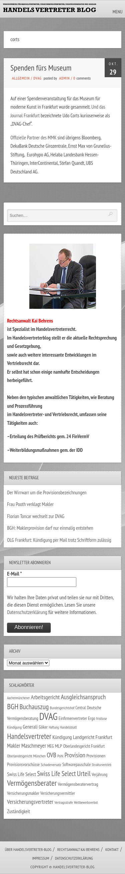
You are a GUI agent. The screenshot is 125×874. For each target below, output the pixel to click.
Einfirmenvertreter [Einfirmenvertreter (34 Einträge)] (73, 718)
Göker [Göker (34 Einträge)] (43, 727)
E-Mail (14, 573)
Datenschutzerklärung (27, 612)
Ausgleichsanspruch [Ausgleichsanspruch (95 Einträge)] (83, 697)
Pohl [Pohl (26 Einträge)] (60, 755)
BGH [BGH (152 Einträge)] (12, 706)
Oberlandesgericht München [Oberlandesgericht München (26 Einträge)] (26, 755)
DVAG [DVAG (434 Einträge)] (48, 716)
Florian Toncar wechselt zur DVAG (35, 516)
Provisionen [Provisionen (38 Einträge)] (95, 755)
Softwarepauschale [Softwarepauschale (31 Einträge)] (76, 764)
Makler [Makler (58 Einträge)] (13, 745)
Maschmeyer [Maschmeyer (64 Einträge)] (33, 745)
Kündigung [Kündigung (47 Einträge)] (62, 737)
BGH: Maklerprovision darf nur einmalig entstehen (50, 528)
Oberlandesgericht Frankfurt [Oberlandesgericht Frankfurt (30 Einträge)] (84, 746)
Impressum (40, 858)
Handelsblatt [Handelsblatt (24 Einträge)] (68, 727)
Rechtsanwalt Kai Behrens (78, 849)
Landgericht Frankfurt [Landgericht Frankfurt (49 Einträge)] (92, 737)
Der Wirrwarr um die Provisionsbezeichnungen (46, 492)
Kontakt (112, 849)
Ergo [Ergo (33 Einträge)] (91, 718)
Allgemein (21, 78)
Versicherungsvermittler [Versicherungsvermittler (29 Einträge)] (57, 793)
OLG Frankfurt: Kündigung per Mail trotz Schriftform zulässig (59, 540)
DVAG (37, 78)
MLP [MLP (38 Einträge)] (58, 746)
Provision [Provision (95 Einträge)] (74, 755)
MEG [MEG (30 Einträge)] (50, 746)
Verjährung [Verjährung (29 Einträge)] (99, 774)
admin (64, 78)
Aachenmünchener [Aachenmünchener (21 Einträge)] (18, 698)
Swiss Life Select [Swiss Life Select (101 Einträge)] (56, 773)
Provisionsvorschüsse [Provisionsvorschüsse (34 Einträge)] (23, 764)
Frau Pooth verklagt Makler (30, 504)
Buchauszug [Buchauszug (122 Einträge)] (34, 706)
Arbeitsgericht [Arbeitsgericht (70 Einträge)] (45, 697)
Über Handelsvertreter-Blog (28, 849)
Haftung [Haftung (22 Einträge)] (54, 727)
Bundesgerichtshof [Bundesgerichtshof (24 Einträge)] (62, 707)
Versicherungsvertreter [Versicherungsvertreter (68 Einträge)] (30, 801)
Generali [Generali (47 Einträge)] (30, 726)
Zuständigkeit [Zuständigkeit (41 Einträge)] (18, 811)
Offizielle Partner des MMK (33, 137)
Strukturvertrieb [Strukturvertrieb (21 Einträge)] (101, 764)
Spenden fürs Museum (40, 68)
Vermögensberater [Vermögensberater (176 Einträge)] (32, 783)
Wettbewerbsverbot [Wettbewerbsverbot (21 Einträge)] (86, 802)
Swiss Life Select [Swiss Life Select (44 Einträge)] (21, 774)
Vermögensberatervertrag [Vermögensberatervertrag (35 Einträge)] (78, 784)
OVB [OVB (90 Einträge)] (51, 755)
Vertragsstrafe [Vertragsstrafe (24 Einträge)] (63, 802)
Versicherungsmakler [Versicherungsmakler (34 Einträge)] (23, 793)
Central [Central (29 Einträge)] (80, 707)
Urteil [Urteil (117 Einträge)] (84, 773)
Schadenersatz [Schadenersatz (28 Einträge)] (51, 764)
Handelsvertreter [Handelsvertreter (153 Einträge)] (29, 736)
